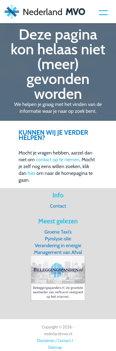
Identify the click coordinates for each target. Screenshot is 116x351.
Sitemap (55, 347)
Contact (58, 206)
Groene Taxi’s (57, 232)
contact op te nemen (57, 160)
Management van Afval (58, 252)
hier (31, 173)
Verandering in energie (58, 245)
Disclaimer (45, 340)
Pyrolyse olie (58, 239)
